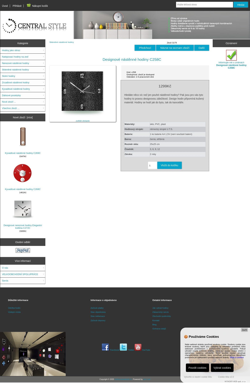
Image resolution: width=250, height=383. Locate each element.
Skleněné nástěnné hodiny (61, 42)
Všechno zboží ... (10, 108)
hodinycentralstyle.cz (123, 379)
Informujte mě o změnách (231, 59)
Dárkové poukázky (11, 95)
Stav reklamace (98, 316)
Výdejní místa (14, 312)
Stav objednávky (98, 312)
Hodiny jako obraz (11, 50)
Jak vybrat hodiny (160, 308)
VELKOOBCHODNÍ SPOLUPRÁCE (20, 274)
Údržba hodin (14, 308)
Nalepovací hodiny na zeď (15, 56)
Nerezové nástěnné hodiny (15, 63)
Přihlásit (17, 5)
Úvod (5, 5)
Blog (154, 324)
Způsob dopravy (98, 320)
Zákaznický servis (160, 312)
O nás (5, 267)
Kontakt (155, 320)
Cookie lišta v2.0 (226, 377)
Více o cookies (237, 357)
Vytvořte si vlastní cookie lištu (198, 377)
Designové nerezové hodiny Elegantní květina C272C (23, 213)
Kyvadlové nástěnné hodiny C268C (23, 176)
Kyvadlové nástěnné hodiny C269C (23, 140)
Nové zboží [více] (23, 117)
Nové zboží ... (9, 101)
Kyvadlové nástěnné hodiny (16, 89)
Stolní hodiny (8, 76)
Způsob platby (97, 308)
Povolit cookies (197, 367)
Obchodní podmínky (161, 316)
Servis (5, 280)
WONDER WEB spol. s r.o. (235, 381)
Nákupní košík (37, 5)
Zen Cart (147, 379)
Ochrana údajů (159, 328)
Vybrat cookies (222, 367)
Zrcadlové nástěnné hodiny (15, 82)
